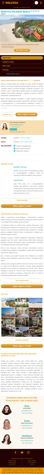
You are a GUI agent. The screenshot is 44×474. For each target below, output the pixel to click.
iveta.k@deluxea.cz (27, 425)
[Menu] (40, 3)
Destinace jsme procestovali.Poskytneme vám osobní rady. (22, 399)
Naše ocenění (32, 460)
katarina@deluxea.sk (27, 440)
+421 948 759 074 (27, 443)
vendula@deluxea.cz (16, 125)
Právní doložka (32, 462)
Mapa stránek (12, 462)
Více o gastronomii (26, 142)
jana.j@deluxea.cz (27, 411)
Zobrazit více (7, 114)
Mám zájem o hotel (22, 50)
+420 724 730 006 (27, 413)
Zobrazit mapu (25, 138)
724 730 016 (16, 127)
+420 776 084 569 (27, 428)
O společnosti (12, 460)
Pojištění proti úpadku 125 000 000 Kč (22, 458)
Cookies (32, 464)
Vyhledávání (12, 464)
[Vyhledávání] (36, 2)
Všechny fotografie (22, 340)
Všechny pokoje (22, 200)
